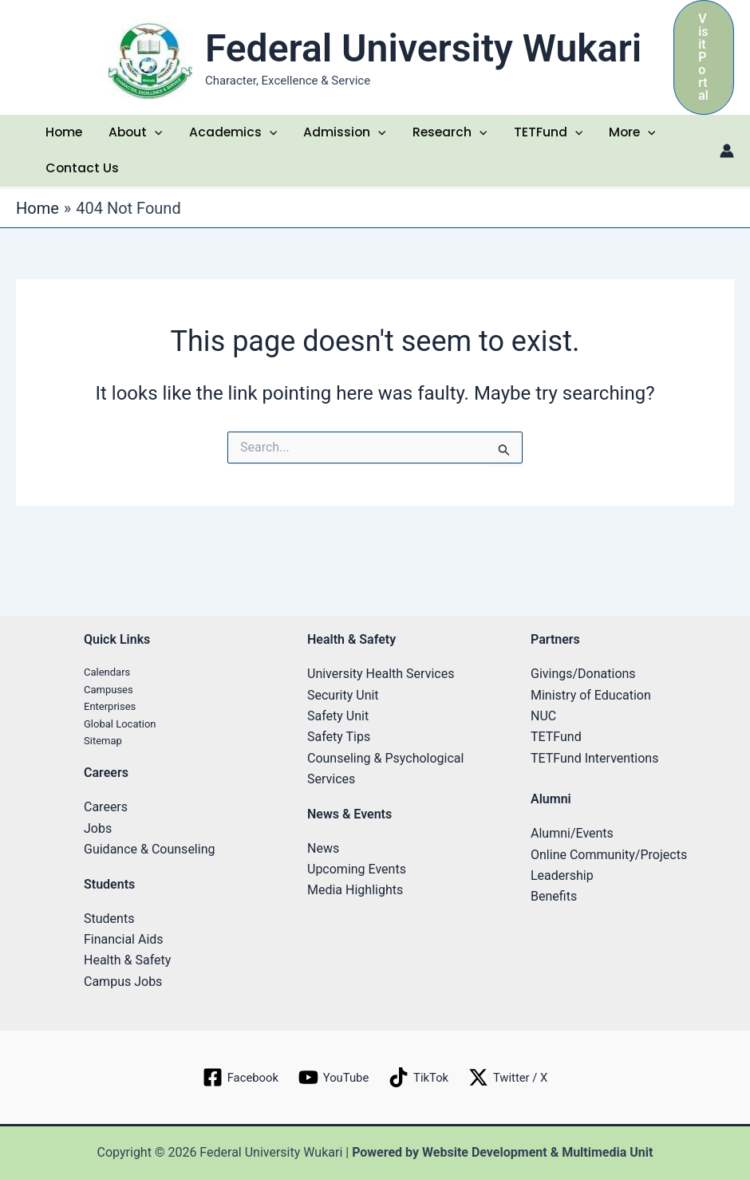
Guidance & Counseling (149, 849)
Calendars (107, 672)
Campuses (108, 690)
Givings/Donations (583, 673)
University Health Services (380, 673)
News (323, 848)
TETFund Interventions (594, 758)
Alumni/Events (572, 833)
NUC (543, 716)
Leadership (562, 875)
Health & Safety (127, 960)
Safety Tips (338, 737)
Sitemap (103, 741)
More (634, 135)
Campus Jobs (123, 981)
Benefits (554, 897)
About (136, 135)
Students (109, 918)
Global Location (120, 724)
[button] (703, 57)
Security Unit (343, 695)
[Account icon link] (727, 155)
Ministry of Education (591, 695)
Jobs (98, 828)
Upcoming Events (356, 869)
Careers (106, 807)
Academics (234, 135)
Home (64, 134)
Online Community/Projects (609, 854)
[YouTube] (332, 1078)
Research (451, 135)
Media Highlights (355, 890)
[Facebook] (235, 1078)
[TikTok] (420, 1078)
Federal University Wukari (423, 48)
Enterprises (110, 706)
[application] (156, 135)
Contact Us (82, 174)
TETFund (549, 135)
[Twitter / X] (513, 1078)
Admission (346, 135)
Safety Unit (338, 716)
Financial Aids (124, 939)
